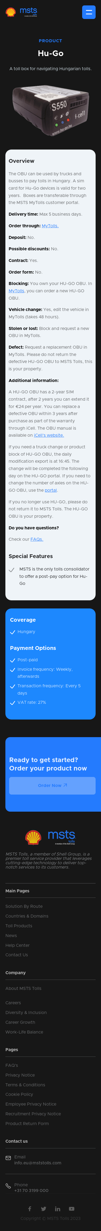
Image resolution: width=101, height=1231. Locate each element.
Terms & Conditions (25, 1085)
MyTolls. (50, 226)
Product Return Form (27, 1124)
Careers (13, 1003)
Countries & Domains (26, 916)
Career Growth (20, 1022)
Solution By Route (24, 906)
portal (51, 490)
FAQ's (11, 1065)
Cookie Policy (19, 1094)
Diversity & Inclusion (26, 1012)
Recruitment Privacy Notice (33, 1114)
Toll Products (18, 926)
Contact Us (16, 955)
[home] (21, 12)
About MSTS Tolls (23, 988)
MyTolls (16, 291)
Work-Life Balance (24, 1032)
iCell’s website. (49, 435)
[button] (89, 12)
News (11, 936)
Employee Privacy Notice (30, 1104)
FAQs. (36, 539)
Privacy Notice (20, 1075)
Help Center (17, 945)
